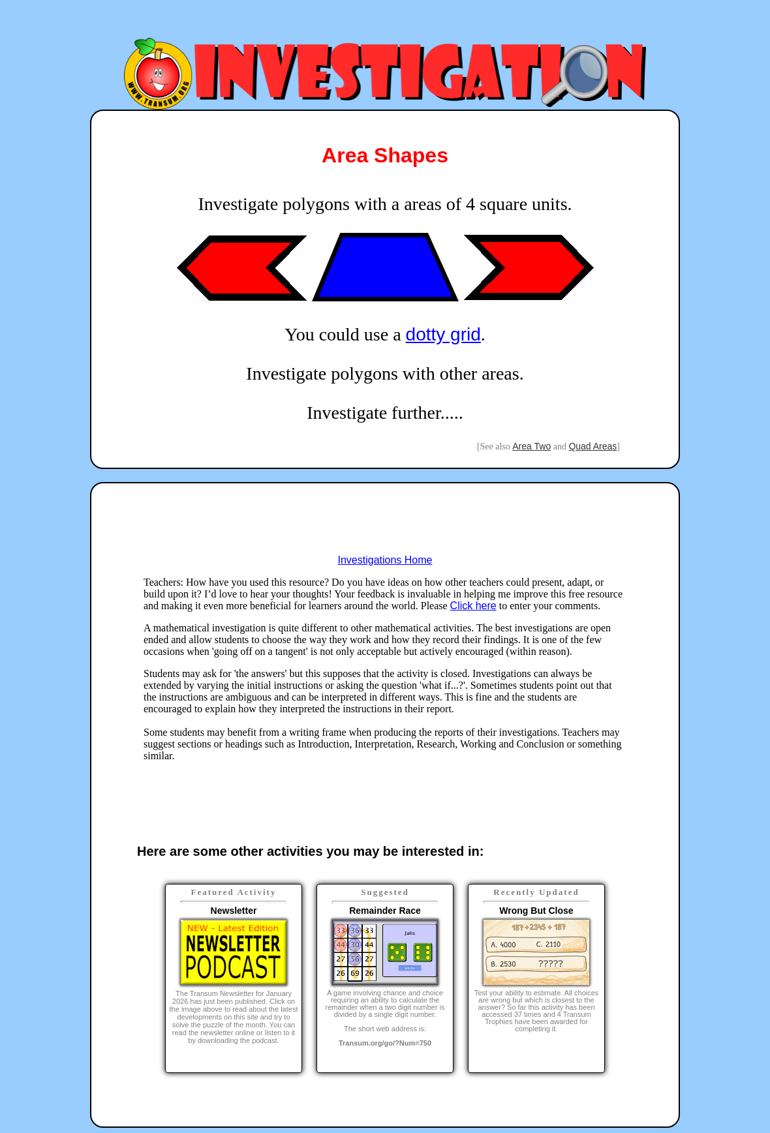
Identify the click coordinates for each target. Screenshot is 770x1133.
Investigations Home (385, 560)
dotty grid (443, 334)
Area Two (531, 446)
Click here (473, 605)
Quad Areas (592, 446)
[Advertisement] (385, 21)
